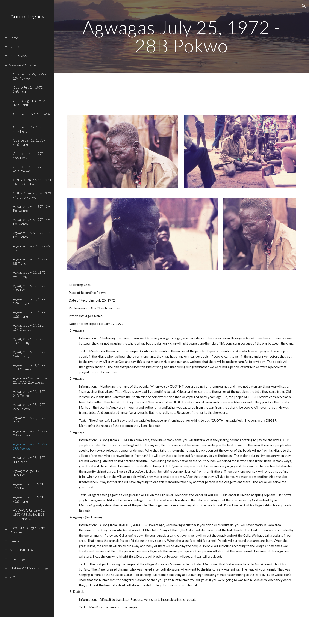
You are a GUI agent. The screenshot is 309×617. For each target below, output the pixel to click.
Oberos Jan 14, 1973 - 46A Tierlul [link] (29, 155)
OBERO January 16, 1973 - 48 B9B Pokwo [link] (32, 195)
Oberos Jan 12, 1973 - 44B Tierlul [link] (29, 142)
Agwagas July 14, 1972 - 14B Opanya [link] (30, 367)
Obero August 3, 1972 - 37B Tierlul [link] (30, 103)
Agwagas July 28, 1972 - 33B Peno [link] (30, 459)
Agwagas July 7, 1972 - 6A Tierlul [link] (31, 248)
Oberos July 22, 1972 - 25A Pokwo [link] (29, 76)
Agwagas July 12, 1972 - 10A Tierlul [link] (30, 288)
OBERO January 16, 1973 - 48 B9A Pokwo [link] (32, 182)
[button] (304, 6)
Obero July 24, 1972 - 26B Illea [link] (28, 89)
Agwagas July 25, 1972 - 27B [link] (30, 420)
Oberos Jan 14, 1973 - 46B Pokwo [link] (29, 168)
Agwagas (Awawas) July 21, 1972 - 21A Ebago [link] (30, 380)
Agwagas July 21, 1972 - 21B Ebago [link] (30, 393)
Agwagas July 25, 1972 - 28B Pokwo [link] (30, 446)
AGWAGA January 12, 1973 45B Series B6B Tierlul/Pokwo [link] (29, 514)
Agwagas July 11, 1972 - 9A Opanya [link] (30, 274)
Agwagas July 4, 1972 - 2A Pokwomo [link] (31, 208)
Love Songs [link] (17, 559)
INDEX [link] (14, 47)
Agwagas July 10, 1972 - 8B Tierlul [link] (30, 261)
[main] (181, 36)
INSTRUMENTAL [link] (22, 550)
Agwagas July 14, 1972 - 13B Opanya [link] (30, 340)
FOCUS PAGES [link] (20, 56)
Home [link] (13, 38)
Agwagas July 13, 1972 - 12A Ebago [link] (30, 301)
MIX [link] (12, 577)
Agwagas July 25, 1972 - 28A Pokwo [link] (30, 433)
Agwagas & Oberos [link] (22, 65)
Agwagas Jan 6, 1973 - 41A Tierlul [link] (29, 486)
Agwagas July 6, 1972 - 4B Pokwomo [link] (31, 235)
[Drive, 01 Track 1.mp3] (123, 91)
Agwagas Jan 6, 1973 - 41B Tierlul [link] (29, 499)
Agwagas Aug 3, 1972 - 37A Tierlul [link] (29, 473)
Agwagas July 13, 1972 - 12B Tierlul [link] (30, 314)
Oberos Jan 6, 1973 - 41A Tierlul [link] (31, 116)
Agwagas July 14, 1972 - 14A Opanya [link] (30, 354)
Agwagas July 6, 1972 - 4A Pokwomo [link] (31, 221)
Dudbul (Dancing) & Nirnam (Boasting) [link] (28, 530)
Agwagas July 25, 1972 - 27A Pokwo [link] (30, 406)
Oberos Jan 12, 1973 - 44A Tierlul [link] (29, 129)
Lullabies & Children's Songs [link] (28, 568)
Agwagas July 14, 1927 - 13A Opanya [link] (30, 327)
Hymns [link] (14, 541)
